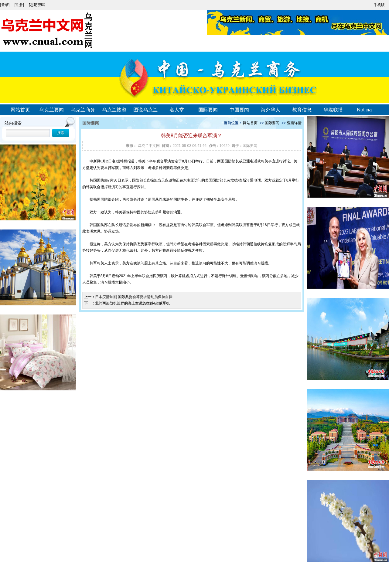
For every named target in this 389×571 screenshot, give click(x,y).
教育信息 (302, 109)
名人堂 (176, 109)
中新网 (95, 161)
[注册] (20, 5)
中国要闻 (239, 109)
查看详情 (294, 123)
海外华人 (270, 109)
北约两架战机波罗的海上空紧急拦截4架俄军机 (132, 303)
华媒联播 (333, 109)
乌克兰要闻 (51, 109)
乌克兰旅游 (114, 109)
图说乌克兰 (145, 109)
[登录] (5, 5)
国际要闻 (208, 109)
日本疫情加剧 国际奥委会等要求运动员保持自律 (133, 297)
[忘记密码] (37, 5)
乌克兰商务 (83, 109)
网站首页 (20, 109)
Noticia (364, 109)
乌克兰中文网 (149, 146)
